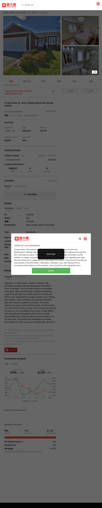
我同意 (51, 271)
